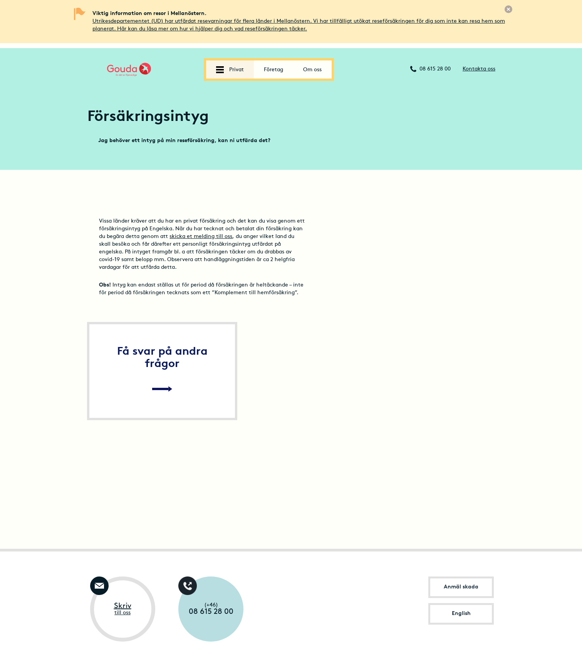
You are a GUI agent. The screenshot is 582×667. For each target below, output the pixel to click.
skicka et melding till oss (200, 237)
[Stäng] (508, 9)
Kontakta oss (479, 69)
